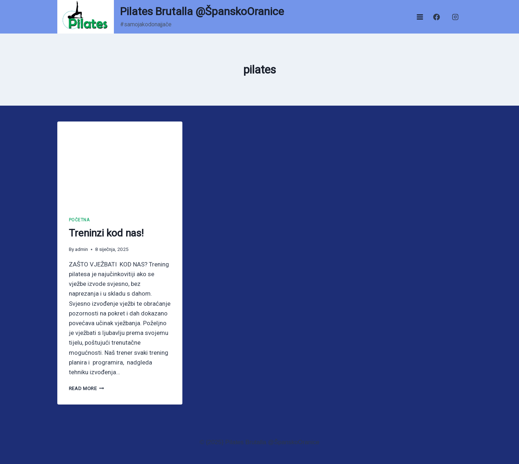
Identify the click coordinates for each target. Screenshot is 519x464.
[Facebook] (436, 16)
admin (81, 249)
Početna (79, 219)
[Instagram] (455, 16)
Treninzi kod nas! (106, 233)
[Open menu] (419, 16)
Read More (87, 388)
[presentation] (120, 163)
